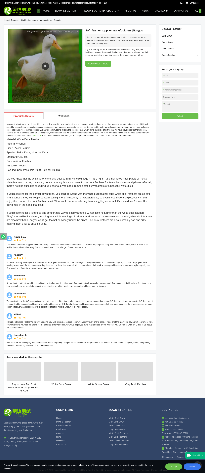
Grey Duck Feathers (118, 437)
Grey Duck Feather (135, 384)
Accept (174, 466)
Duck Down (167, 36)
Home (46, 11)
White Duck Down (61, 384)
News (145, 11)
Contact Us (181, 11)
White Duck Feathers (118, 433)
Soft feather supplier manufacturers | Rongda (41, 20)
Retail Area (61, 429)
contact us (37, 135)
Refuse (192, 466)
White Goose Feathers (119, 441)
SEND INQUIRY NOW (98, 64)
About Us (130, 11)
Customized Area (63, 425)
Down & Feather (65, 11)
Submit (180, 116)
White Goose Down (98, 384)
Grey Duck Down (116, 422)
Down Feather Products (100, 11)
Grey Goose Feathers (118, 444)
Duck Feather (168, 49)
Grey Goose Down (117, 429)
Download (161, 11)
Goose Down (167, 42)
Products (15, 20)
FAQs (197, 11)
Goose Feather (168, 55)
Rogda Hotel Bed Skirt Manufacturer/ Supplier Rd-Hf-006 (23, 387)
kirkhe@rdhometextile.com (177, 418)
